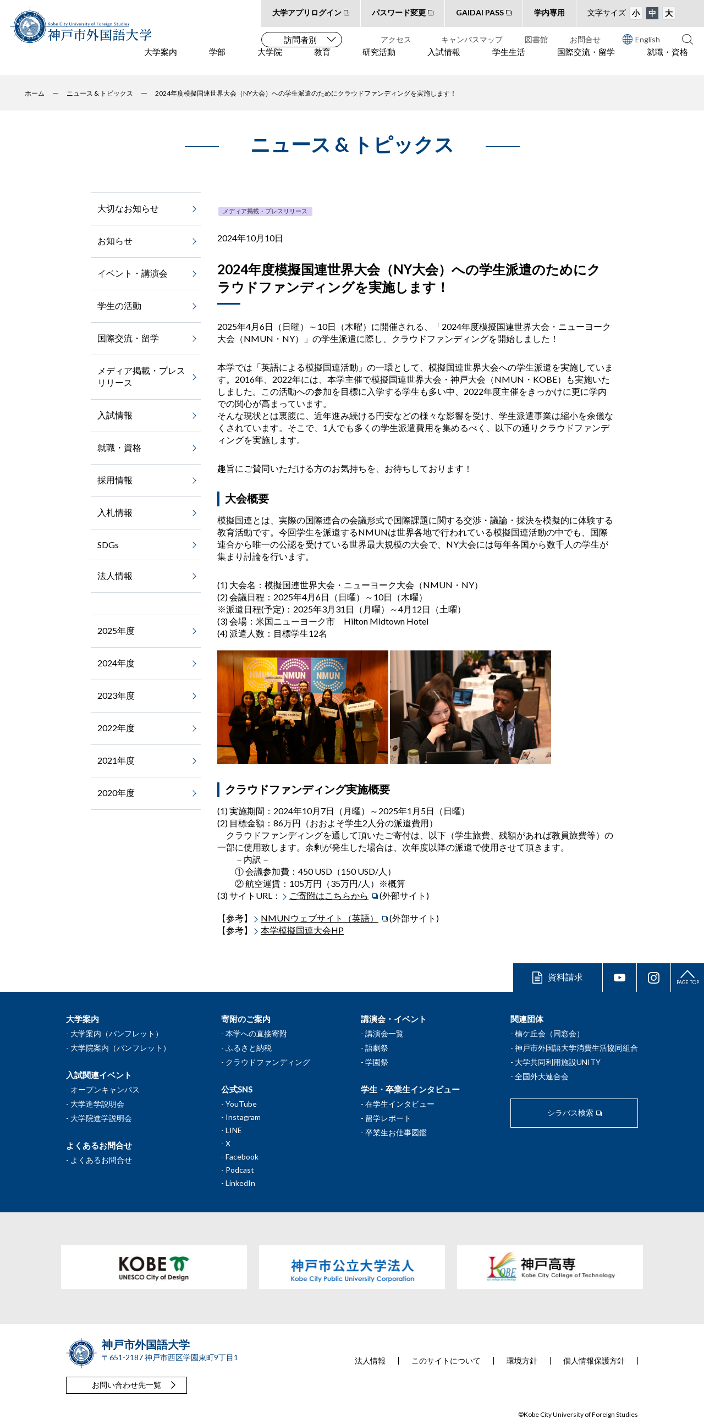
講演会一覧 (384, 1033)
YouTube (241, 1103)
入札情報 (115, 512)
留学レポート (388, 1118)
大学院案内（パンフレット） (120, 1047)
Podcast (240, 1169)
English (641, 39)
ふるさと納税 (249, 1047)
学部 (217, 61)
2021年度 (116, 760)
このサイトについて (446, 1361)
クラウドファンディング (268, 1062)
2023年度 (116, 695)
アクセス (396, 39)
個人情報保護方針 (594, 1361)
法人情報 (115, 575)
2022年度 (116, 727)
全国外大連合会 (542, 1076)
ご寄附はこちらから (329, 895)
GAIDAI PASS (480, 12)
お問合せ (585, 39)
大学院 (269, 61)
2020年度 (116, 792)
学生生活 (508, 61)
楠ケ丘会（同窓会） (549, 1033)
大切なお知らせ (128, 208)
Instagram (243, 1117)
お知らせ (115, 240)
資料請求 (565, 977)
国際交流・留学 (586, 61)
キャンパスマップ (472, 39)
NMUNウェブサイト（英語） (319, 918)
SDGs (108, 544)
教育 (322, 61)
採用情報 (115, 479)
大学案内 (160, 61)
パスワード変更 (399, 12)
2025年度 (116, 630)
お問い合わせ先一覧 (126, 1384)
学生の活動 (119, 305)
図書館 (536, 39)
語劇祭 (376, 1047)
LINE (234, 1130)
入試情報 (443, 61)
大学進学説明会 (97, 1103)
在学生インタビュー (400, 1103)
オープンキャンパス (105, 1089)
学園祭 (376, 1062)
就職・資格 (667, 61)
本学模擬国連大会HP (302, 930)
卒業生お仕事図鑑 (396, 1132)
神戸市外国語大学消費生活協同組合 (576, 1047)
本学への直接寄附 (256, 1033)
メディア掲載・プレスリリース (265, 210)
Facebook (242, 1156)
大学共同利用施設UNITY (558, 1062)
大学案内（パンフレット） (116, 1033)
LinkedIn (240, 1183)
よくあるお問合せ (101, 1159)
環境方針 (522, 1361)
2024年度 (116, 663)
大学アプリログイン (307, 12)
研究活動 (378, 61)
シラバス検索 (570, 1112)
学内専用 (549, 12)
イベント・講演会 (132, 273)
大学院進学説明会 (101, 1118)
